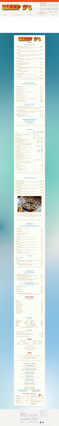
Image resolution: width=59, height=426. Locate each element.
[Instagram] (43, 422)
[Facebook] (40, 422)
